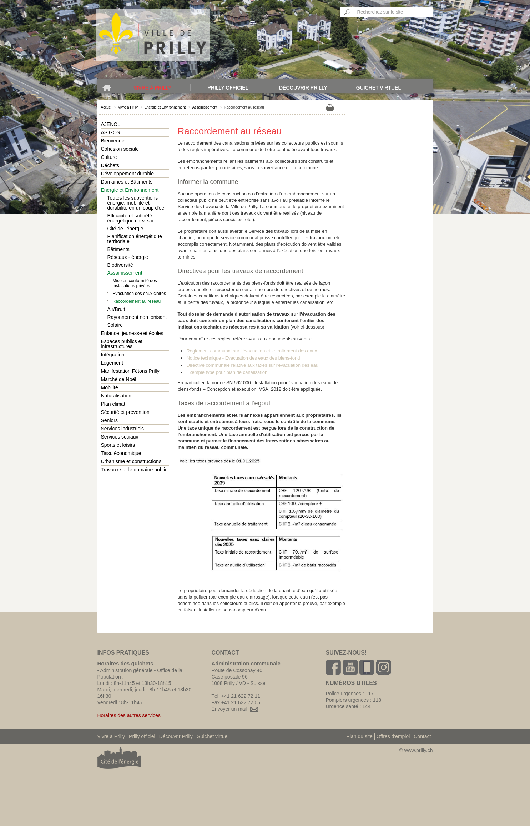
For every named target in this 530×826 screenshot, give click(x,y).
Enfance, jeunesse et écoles (132, 333)
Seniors (109, 420)
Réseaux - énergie (127, 257)
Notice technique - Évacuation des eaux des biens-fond (243, 358)
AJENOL (110, 124)
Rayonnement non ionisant (137, 317)
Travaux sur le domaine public (134, 469)
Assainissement (204, 107)
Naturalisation (116, 396)
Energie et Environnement (165, 107)
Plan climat (113, 404)
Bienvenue (113, 141)
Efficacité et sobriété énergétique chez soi (130, 218)
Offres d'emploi (393, 736)
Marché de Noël (118, 379)
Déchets (110, 165)
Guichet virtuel (378, 87)
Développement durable (127, 173)
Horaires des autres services (129, 715)
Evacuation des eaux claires (139, 293)
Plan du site (360, 736)
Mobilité (109, 387)
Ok (347, 12)
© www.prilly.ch (416, 750)
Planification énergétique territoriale (134, 239)
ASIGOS (110, 132)
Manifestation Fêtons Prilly (130, 371)
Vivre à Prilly (152, 87)
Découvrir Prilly (303, 87)
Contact (422, 736)
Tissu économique (121, 453)
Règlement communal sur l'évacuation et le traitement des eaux (251, 351)
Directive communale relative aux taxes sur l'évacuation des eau (252, 365)
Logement (112, 363)
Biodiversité (120, 265)
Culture (109, 157)
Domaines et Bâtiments (127, 182)
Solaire (115, 325)
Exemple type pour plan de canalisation (226, 372)
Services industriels (122, 428)
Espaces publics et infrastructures (122, 344)
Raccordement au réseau (137, 301)
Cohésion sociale (120, 149)
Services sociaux (119, 437)
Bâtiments (118, 249)
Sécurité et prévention (125, 412)
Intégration (113, 354)
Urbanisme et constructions (131, 461)
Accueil (106, 107)
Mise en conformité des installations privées (135, 283)
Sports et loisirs (118, 445)
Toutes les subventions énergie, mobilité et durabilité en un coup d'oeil (137, 203)
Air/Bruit (116, 309)
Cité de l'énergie (125, 228)
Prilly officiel (228, 87)
